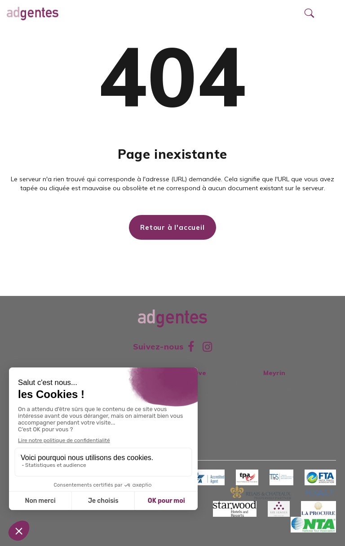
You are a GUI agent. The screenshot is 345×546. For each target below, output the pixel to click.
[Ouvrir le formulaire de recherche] (309, 13)
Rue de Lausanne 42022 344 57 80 (208, 382)
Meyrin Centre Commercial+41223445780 (297, 382)
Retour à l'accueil (172, 227)
